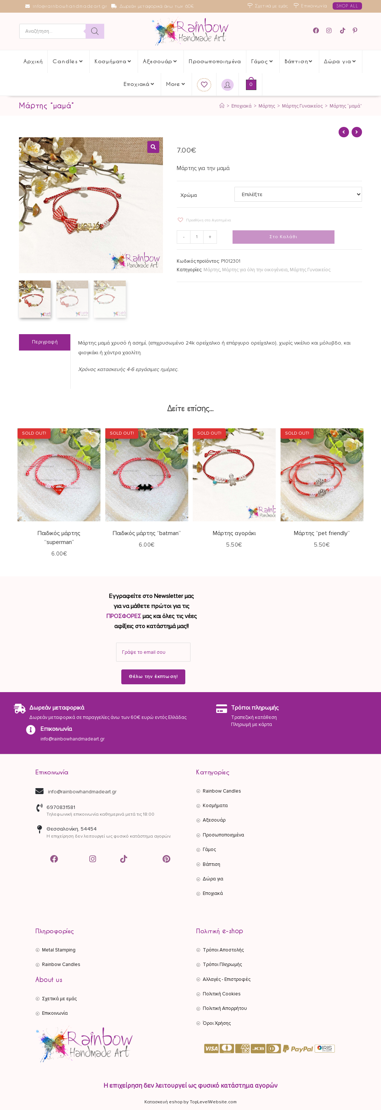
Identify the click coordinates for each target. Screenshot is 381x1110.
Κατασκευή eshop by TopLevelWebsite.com (190, 1102)
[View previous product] (344, 132)
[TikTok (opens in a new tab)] (343, 31)
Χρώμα (188, 195)
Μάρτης (212, 270)
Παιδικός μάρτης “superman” (59, 538)
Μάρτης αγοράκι (234, 533)
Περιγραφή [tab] (45, 342)
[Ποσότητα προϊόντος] (197, 237)
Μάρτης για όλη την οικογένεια (255, 270)
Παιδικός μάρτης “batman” (147, 533)
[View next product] (357, 132)
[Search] (95, 31)
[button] (153, 147)
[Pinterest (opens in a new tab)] (356, 31)
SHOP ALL (347, 5)
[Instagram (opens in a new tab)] (330, 31)
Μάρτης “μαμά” (346, 106)
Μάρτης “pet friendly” (322, 533)
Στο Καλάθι (283, 237)
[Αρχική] (222, 106)
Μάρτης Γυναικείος (310, 270)
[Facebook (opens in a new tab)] (318, 31)
